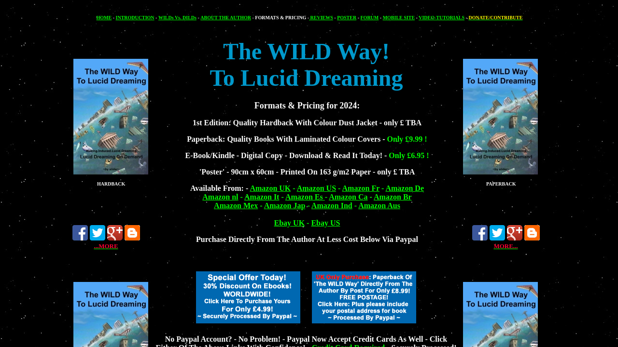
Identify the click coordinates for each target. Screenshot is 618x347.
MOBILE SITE (399, 17)
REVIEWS (321, 17)
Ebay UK (289, 223)
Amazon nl (220, 197)
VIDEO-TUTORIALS (441, 17)
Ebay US (325, 223)
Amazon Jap (285, 205)
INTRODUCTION (135, 17)
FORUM (370, 17)
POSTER (346, 17)
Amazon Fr (360, 188)
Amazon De (404, 188)
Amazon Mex (236, 205)
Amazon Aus (379, 205)
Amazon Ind (331, 205)
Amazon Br (393, 197)
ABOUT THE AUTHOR (225, 17)
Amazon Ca (348, 197)
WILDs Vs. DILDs (177, 17)
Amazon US (316, 188)
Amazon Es (305, 197)
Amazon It (261, 197)
